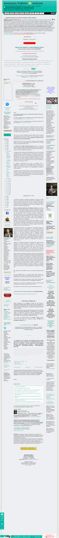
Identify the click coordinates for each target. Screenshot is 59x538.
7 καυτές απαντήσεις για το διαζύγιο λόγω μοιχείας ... (8, 174)
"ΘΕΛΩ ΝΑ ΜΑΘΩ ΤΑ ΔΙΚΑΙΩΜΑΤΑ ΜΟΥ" (29, 47)
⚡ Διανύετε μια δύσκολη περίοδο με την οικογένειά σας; (50, 402)
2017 (6, 199)
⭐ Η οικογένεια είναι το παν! (26, 325)
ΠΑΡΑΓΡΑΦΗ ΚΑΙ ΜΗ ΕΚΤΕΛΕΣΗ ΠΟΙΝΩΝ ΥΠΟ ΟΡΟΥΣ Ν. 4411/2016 (27, 401)
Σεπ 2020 (8, 181)
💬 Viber (28, 76)
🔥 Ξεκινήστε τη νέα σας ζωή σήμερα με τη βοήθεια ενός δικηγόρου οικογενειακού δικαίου (50, 396)
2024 (6, 143)
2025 (6, 142)
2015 (6, 202)
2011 (6, 207)
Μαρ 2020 (8, 191)
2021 (6, 148)
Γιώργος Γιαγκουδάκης (50, 368)
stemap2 (30, 465)
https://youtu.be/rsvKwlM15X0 (26, 122)
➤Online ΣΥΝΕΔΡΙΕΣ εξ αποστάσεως (22, 75)
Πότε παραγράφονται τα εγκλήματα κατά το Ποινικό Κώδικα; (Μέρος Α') (27, 390)
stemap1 (26, 465)
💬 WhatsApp (35, 76)
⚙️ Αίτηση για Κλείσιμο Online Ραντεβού (6, 366)
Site (14, 424)
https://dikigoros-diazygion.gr (8, 34)
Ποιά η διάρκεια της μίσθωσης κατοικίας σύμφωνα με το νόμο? (26, 391)
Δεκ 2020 (8, 151)
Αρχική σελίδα (27, 367)
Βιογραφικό (18, 424)
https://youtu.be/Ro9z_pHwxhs (28, 118)
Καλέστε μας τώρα (30, 95)
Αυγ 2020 (8, 183)
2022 (6, 146)
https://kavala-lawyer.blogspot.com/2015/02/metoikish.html (25, 293)
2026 (6, 140)
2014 (6, 204)
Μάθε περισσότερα (25, 73)
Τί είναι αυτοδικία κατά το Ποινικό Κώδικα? (22, 388)
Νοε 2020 (8, 178)
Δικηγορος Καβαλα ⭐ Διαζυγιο (23, 3)
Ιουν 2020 (8, 186)
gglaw (21, 424)
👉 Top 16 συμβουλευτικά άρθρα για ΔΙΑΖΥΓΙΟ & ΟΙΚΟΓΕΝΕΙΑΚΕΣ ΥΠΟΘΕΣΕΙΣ (29, 51)
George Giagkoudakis (23, 410)
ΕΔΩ (25, 320)
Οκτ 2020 (8, 180)
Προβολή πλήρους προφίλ (18, 430)
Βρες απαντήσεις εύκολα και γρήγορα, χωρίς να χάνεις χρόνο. (35, 19)
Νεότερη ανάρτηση (17, 367)
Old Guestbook (7, 224)
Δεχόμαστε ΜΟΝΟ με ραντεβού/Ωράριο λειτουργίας (50, 245)
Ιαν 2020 (7, 194)
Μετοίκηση (18, 362)
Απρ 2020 (8, 189)
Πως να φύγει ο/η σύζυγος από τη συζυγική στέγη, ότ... (8, 162)
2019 (6, 196)
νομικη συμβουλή (7, 275)
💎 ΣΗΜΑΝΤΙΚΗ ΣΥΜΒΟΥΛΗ (29, 43)
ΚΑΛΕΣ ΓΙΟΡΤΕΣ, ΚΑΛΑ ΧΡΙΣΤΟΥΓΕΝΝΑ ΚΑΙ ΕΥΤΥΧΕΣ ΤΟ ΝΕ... (8, 155)
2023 (6, 145)
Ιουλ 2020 (8, 184)
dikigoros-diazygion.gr (32, 416)
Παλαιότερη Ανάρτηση (39, 367)
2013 (6, 205)
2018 (6, 197)
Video (48, 181)
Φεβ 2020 (8, 192)
